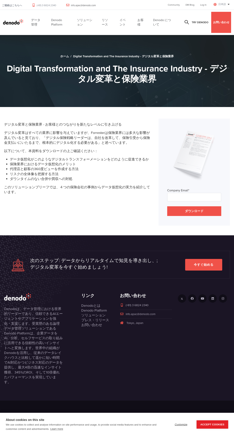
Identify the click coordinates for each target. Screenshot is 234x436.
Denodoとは (90, 305)
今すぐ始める (204, 264)
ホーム (64, 56)
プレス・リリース (95, 320)
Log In (203, 5)
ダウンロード (194, 211)
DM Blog (190, 5)
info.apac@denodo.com (83, 5)
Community (174, 5)
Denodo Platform (94, 310)
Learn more (56, 428)
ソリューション (93, 315)
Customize (181, 424)
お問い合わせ (221, 22)
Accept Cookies (212, 424)
